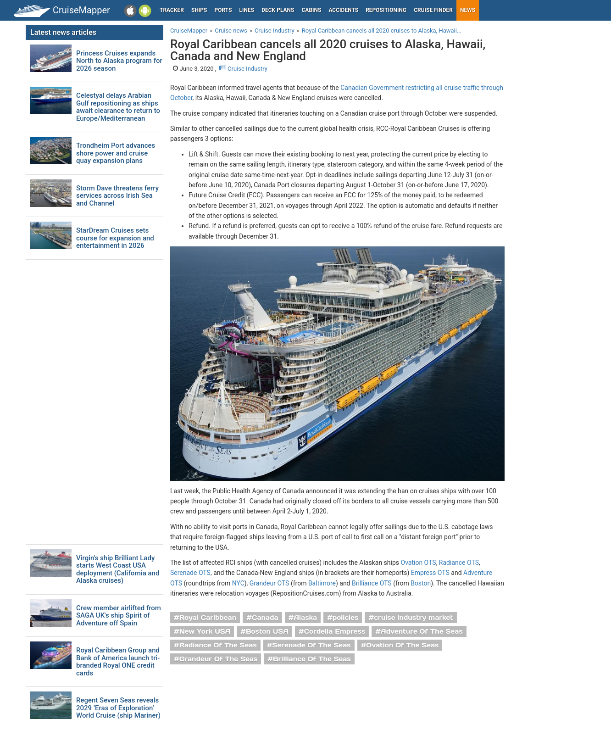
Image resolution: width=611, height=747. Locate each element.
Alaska (305, 617)
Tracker (172, 10)
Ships (199, 10)
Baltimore (322, 583)
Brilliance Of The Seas (312, 659)
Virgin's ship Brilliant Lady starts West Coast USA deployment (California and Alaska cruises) (117, 569)
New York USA (205, 631)
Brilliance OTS (372, 583)
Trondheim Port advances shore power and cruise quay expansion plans (115, 153)
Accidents (343, 10)
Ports (223, 10)
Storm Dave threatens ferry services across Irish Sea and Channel (117, 195)
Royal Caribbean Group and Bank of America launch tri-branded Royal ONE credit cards (118, 662)
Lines (247, 10)
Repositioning (386, 10)
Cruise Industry (243, 68)
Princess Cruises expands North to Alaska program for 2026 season (119, 61)
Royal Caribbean (208, 617)
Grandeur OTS (269, 583)
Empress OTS (430, 572)
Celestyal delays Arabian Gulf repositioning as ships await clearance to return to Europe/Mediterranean (118, 107)
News (467, 10)
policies (346, 617)
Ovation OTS (418, 562)
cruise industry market (413, 617)
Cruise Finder (433, 10)
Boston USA (267, 631)
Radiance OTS (459, 562)
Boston (421, 583)
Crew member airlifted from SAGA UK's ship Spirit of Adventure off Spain (118, 615)
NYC (238, 583)
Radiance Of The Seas (218, 645)
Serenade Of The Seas (311, 645)
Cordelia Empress (335, 631)
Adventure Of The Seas (422, 631)
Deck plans (277, 10)
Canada (265, 617)
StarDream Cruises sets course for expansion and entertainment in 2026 (115, 238)
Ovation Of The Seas (402, 645)
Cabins (311, 10)
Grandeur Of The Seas (218, 659)
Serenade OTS (190, 572)
